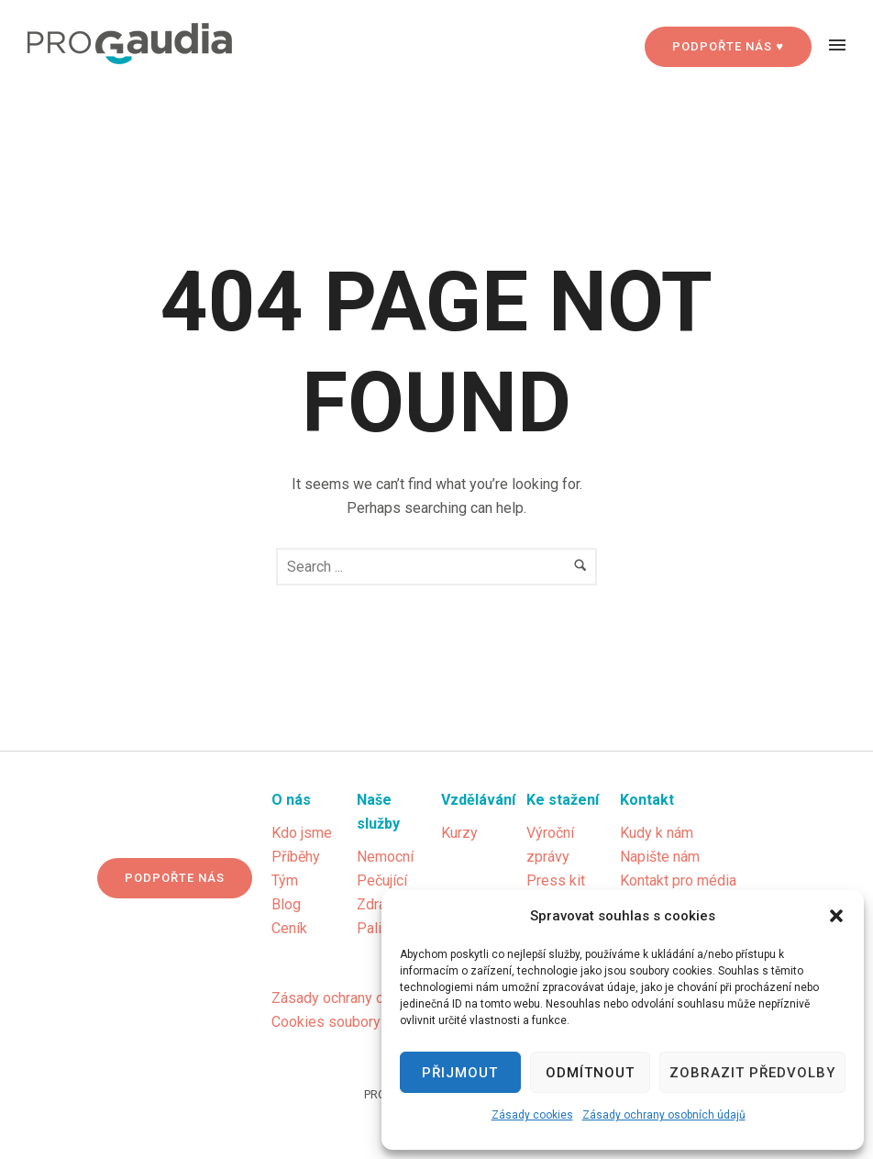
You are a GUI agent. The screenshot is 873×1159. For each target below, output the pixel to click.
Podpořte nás (175, 878)
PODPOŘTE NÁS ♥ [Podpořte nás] (728, 46)
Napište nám (660, 856)
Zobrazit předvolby (752, 1072)
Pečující (382, 880)
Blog (286, 904)
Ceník (289, 928)
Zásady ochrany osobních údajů (664, 1115)
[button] (836, 916)
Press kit (555, 880)
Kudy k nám (656, 832)
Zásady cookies (532, 1115)
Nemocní (385, 856)
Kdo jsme (301, 832)
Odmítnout (590, 1072)
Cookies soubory (326, 1022)
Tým (284, 880)
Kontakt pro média (678, 880)
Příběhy (295, 856)
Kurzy (459, 832)
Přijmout (460, 1072)
